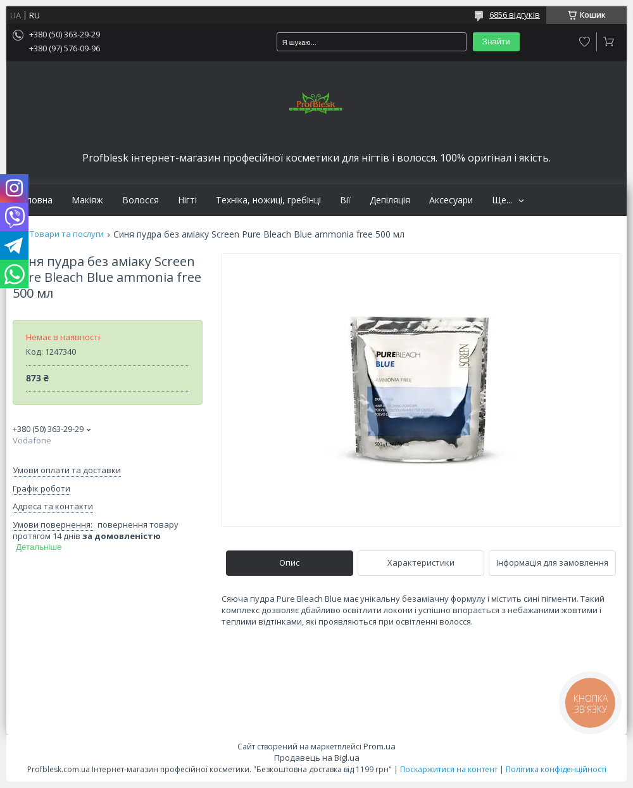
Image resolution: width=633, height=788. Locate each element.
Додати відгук (585, 41)
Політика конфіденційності (556, 769)
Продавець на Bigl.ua (317, 757)
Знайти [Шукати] (496, 41)
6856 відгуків (514, 14)
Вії (345, 200)
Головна (34, 200)
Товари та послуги (67, 234)
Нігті (187, 200)
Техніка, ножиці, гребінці (268, 200)
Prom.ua (379, 746)
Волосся (140, 200)
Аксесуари (451, 200)
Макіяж (87, 200)
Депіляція (390, 200)
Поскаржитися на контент (449, 769)
